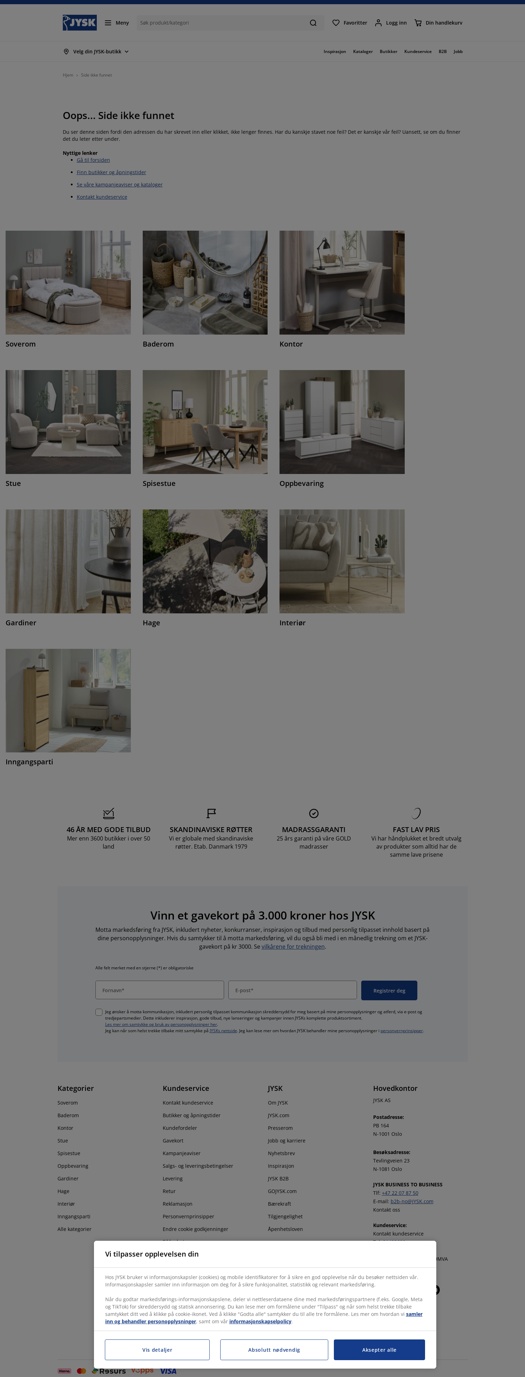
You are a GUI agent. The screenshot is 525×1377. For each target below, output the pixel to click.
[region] (265, 1305)
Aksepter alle (379, 1349)
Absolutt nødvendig (274, 1349)
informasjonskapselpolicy (260, 1321)
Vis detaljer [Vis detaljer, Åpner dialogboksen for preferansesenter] (157, 1349)
